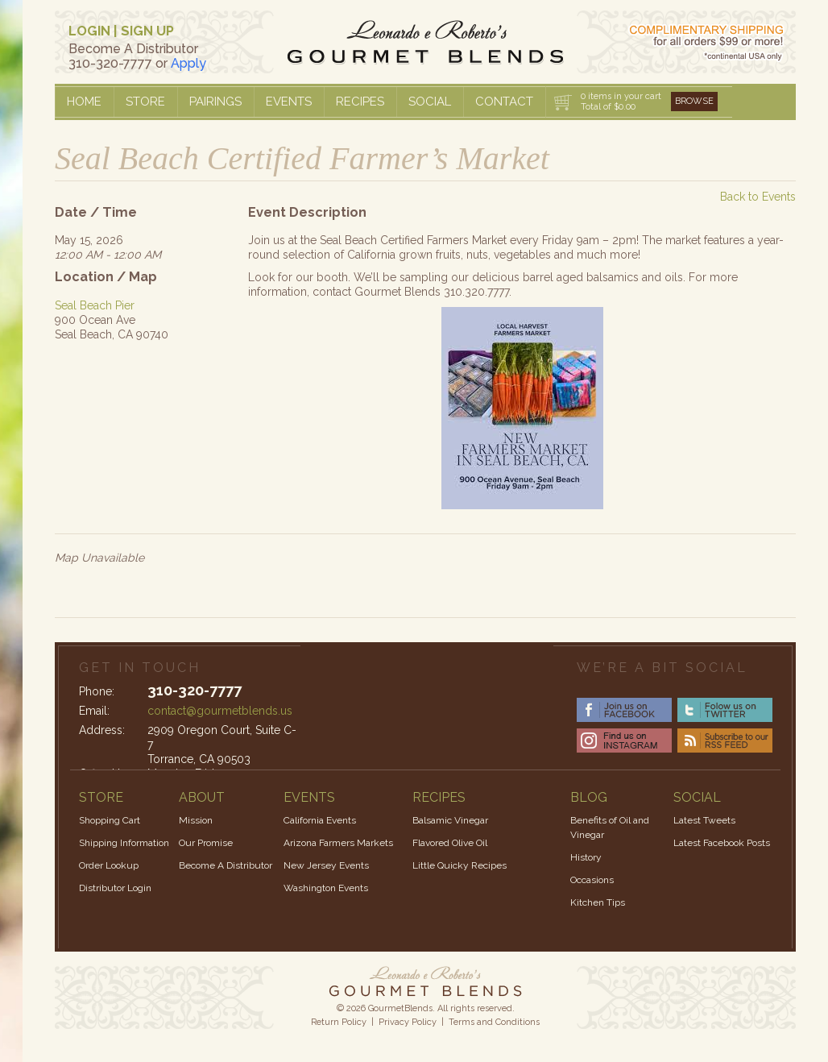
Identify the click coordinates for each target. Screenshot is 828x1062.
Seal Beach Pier (95, 305)
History (586, 857)
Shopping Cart (109, 820)
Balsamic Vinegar (450, 820)
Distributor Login (115, 888)
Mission (196, 820)
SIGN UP (147, 31)
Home (84, 101)
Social (429, 101)
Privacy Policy (408, 1022)
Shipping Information (124, 842)
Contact (504, 101)
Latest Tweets (704, 820)
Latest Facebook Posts (721, 842)
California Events (320, 820)
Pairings (215, 101)
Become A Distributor (225, 865)
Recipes (360, 101)
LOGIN (89, 31)
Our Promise (206, 842)
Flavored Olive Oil (449, 842)
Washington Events (326, 888)
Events (289, 101)
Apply (188, 63)
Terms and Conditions (494, 1022)
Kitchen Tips (597, 902)
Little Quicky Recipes (459, 865)
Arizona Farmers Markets (338, 842)
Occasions (592, 880)
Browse (694, 101)
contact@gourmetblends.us (219, 710)
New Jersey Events (326, 865)
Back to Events (758, 196)
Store (145, 101)
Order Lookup (109, 865)
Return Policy (338, 1022)
